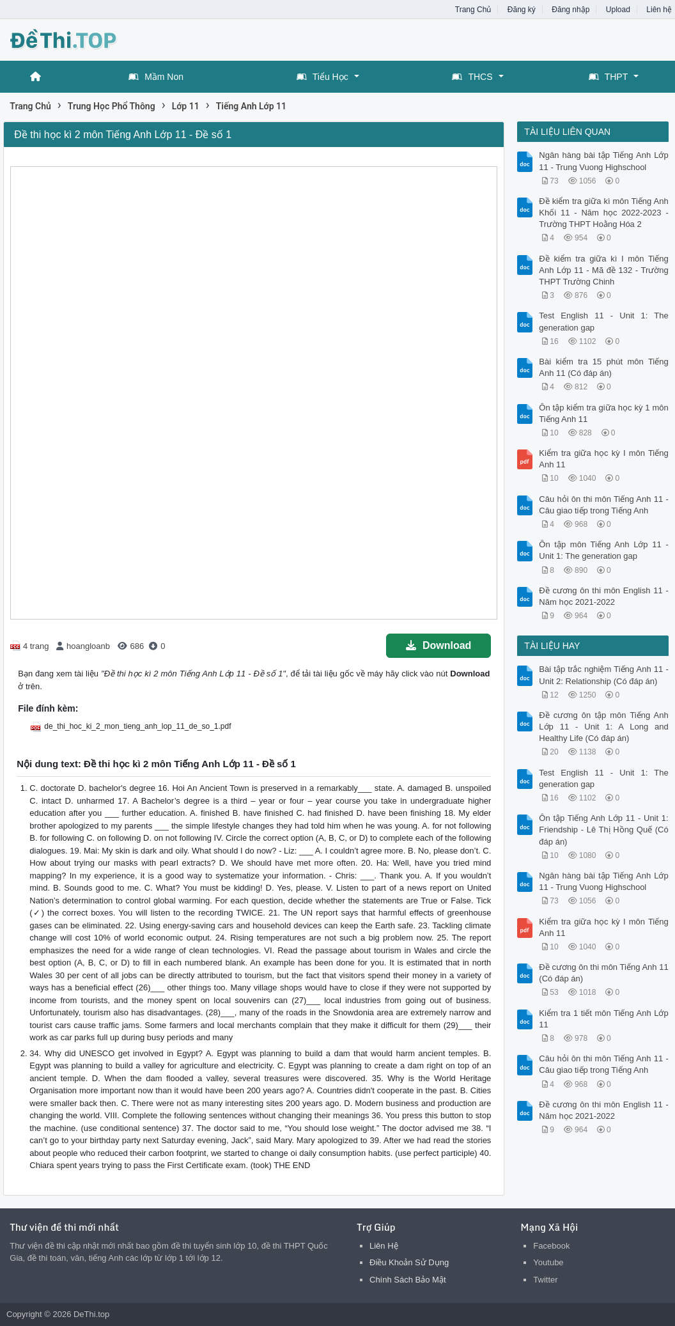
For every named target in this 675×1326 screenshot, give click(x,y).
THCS (472, 77)
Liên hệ (659, 9)
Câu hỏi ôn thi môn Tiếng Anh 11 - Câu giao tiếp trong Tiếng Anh (603, 504)
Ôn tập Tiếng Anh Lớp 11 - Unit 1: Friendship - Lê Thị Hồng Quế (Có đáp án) (603, 829)
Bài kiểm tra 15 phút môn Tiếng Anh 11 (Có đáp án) (603, 367)
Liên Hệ (383, 1246)
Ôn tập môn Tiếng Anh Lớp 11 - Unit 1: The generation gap (603, 550)
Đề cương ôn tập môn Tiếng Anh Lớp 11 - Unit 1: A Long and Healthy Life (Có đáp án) (603, 726)
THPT (608, 77)
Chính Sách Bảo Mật (407, 1279)
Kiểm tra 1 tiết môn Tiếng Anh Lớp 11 (603, 1018)
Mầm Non (155, 77)
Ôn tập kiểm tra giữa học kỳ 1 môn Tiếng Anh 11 (603, 413)
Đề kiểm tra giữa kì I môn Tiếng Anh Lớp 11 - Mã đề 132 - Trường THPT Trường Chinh (603, 270)
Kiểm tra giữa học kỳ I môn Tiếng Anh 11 (603, 458)
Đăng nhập (570, 9)
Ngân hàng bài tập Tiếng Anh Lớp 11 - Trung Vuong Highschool (603, 160)
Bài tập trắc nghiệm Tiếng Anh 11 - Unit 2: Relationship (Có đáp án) (603, 674)
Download (438, 645)
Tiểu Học (322, 77)
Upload (618, 9)
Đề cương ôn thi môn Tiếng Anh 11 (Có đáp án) (603, 972)
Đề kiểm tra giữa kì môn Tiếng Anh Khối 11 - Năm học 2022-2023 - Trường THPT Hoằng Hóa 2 (603, 212)
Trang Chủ (473, 9)
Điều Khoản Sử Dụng (409, 1262)
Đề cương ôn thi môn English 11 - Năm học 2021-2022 (603, 596)
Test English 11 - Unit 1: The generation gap (603, 321)
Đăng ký (522, 9)
